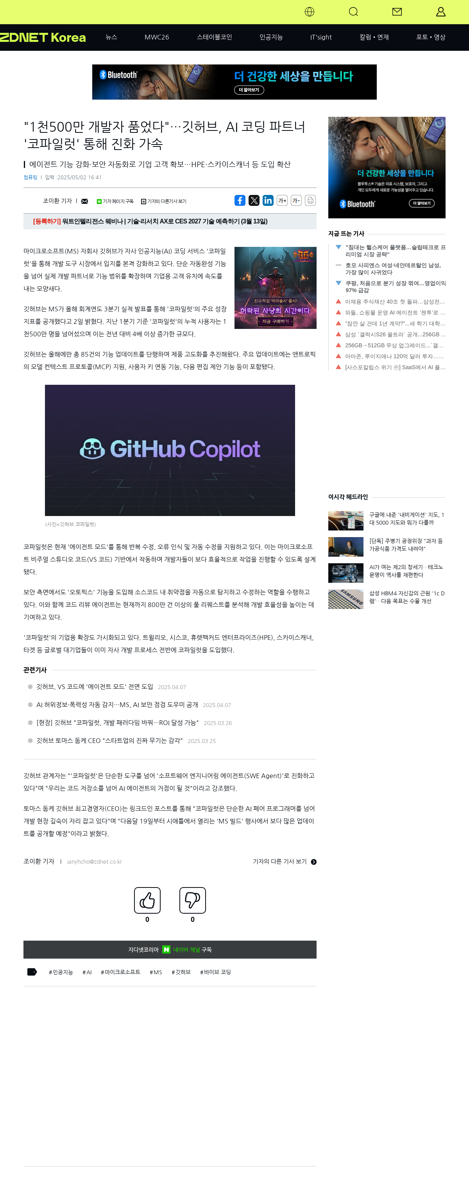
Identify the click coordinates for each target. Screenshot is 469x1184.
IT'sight (321, 37)
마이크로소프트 (122, 972)
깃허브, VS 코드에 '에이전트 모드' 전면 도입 (94, 687)
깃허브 (183, 972)
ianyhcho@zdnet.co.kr (94, 861)
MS (158, 972)
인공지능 (271, 37)
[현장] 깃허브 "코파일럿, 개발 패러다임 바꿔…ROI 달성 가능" (117, 723)
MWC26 (157, 37)
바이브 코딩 (217, 972)
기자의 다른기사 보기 (163, 201)
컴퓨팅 (30, 177)
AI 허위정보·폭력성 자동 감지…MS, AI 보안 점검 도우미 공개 (117, 705)
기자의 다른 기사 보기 (285, 861)
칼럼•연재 (374, 37)
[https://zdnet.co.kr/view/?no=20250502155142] (239, 200)
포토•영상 (431, 37)
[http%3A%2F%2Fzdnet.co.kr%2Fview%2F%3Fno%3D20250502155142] (268, 200)
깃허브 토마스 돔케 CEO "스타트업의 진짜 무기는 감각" (109, 741)
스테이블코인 (214, 37)
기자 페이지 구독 (115, 201)
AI (88, 972)
